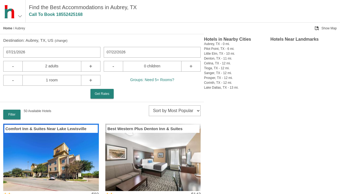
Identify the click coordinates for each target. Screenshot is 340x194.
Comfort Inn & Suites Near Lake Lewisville (45, 128)
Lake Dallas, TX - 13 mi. (221, 87)
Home (7, 28)
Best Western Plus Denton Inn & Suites (145, 128)
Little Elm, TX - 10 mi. (219, 54)
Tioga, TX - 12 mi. (217, 68)
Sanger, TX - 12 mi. (218, 73)
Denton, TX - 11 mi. (218, 58)
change (61, 41)
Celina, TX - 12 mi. (217, 63)
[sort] (175, 110)
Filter (12, 114)
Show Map (329, 28)
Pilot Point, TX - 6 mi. (219, 49)
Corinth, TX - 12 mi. (218, 83)
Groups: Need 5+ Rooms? (152, 80)
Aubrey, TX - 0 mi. (217, 44)
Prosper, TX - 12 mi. (218, 78)
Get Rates (102, 94)
